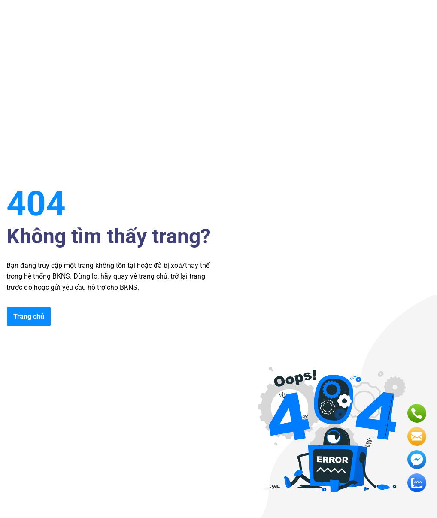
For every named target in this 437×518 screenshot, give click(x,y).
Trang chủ (28, 316)
